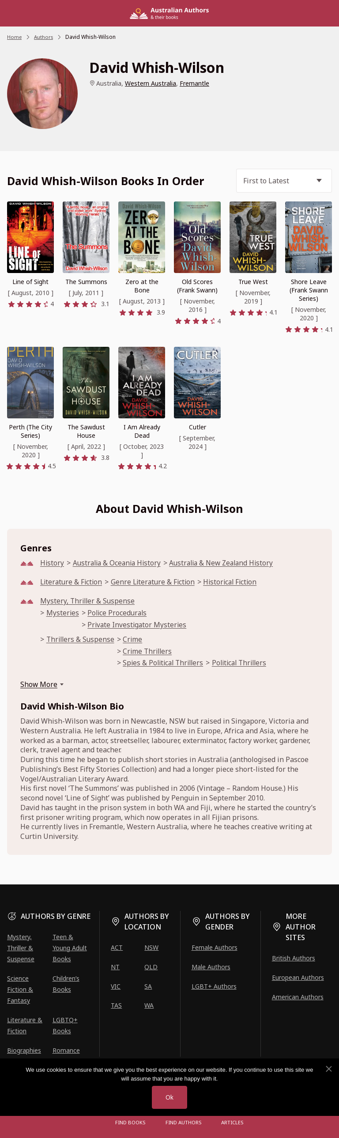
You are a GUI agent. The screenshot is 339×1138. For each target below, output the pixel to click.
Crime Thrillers (150, 653)
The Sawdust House (86, 431)
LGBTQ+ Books (65, 1025)
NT (115, 967)
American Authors (298, 997)
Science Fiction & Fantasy (20, 989)
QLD (151, 967)
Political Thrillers (247, 666)
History (52, 563)
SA (148, 986)
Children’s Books (66, 984)
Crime (135, 641)
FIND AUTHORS (183, 1122)
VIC (116, 986)
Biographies (24, 1050)
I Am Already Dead (142, 431)
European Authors (298, 977)
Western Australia (150, 83)
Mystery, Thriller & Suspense (88, 602)
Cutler (197, 427)
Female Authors (214, 947)
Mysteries (62, 614)
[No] (328, 1068)
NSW (151, 947)
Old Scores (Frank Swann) (197, 285)
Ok (169, 1097)
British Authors (293, 958)
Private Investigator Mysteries (138, 626)
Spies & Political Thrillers (167, 666)
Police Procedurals (118, 614)
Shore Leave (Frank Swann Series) (309, 290)
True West (253, 281)
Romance (66, 1050)
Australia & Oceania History (119, 563)
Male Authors (211, 967)
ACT (117, 947)
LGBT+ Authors (214, 986)
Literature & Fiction (72, 582)
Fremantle (194, 83)
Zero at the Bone (141, 285)
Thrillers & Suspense (81, 641)
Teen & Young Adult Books (70, 948)
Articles (231, 1122)
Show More (39, 687)
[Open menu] (99, 1122)
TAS (116, 1005)
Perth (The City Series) (30, 431)
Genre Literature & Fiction (156, 582)
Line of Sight (30, 281)
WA (149, 1005)
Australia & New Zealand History (227, 563)
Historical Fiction (236, 582)
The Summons (86, 281)
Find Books (132, 1122)
